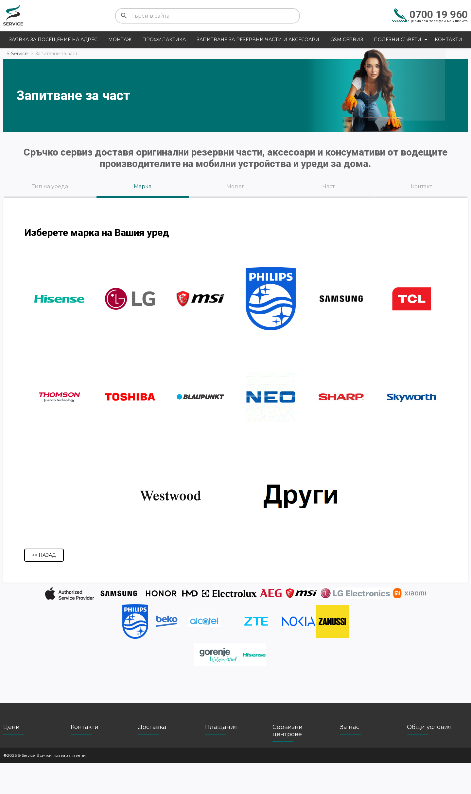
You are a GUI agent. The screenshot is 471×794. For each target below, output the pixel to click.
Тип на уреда (50, 186)
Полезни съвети (397, 39)
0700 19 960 (439, 14)
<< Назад (44, 584)
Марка (142, 186)
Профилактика (164, 39)
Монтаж (119, 39)
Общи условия (429, 758)
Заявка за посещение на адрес (53, 39)
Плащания (221, 758)
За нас (349, 758)
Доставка (152, 758)
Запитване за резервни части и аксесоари (258, 39)
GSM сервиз (346, 39)
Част (329, 186)
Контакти (448, 39)
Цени (11, 758)
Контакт (421, 186)
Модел (235, 186)
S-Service (17, 54)
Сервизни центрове (287, 761)
